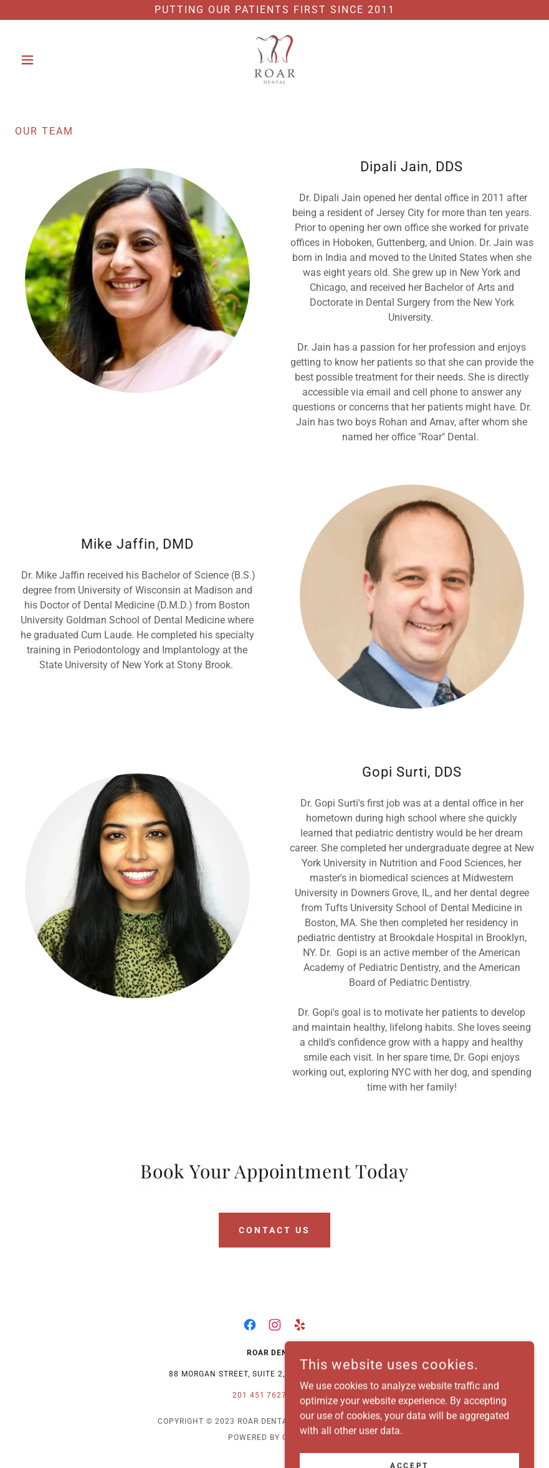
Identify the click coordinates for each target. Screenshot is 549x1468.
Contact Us (274, 1230)
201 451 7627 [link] (259, 1395)
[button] (54, 59)
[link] (274, 60)
